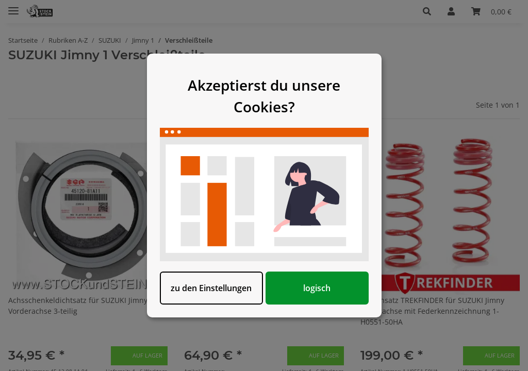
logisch (317, 288)
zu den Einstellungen (211, 288)
